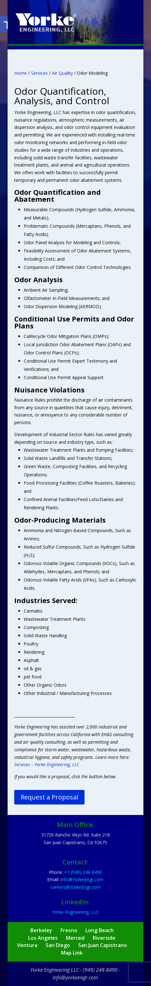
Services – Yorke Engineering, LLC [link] (46, 764)
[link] (46, 22)
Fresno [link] (68, 930)
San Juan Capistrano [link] (102, 945)
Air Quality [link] (62, 73)
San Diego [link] (58, 945)
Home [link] (20, 73)
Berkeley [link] (41, 930)
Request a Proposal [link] (49, 797)
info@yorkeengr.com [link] (75, 977)
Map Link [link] (72, 952)
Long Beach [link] (99, 930)
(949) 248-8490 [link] (100, 969)
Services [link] (39, 73)
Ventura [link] (27, 945)
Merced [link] (75, 937)
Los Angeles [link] (43, 937)
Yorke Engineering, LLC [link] (75, 912)
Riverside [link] (104, 937)
